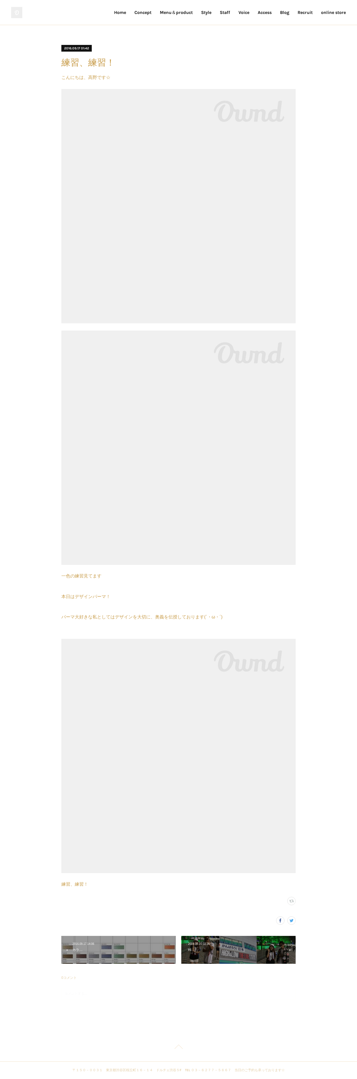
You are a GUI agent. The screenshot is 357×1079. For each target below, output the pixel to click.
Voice (243, 12)
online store (333, 12)
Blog (284, 12)
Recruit (305, 12)
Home (120, 12)
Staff (225, 12)
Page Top (178, 1048)
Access (265, 12)
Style (206, 12)
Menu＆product (176, 12)
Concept (142, 12)
